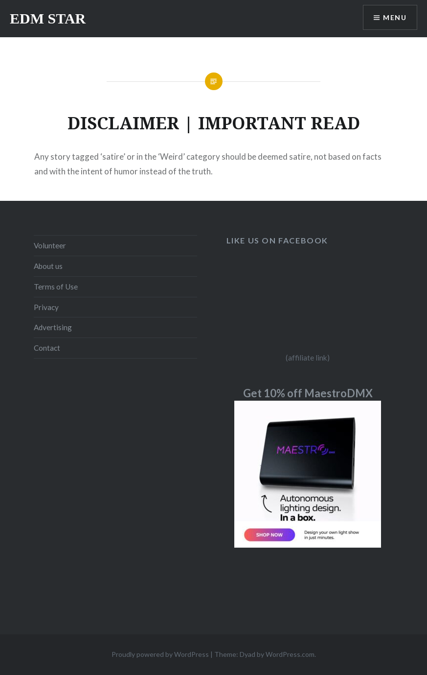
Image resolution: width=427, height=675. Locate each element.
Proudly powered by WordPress (160, 654)
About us (48, 266)
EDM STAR (48, 18)
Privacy (46, 307)
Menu (394, 17)
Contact (47, 347)
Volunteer (50, 245)
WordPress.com (290, 654)
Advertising (53, 327)
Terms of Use (56, 286)
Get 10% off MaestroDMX (308, 393)
